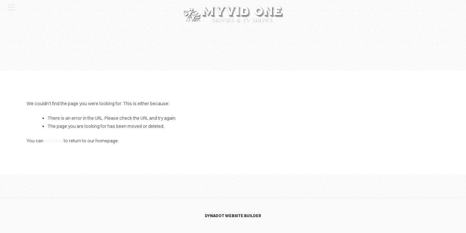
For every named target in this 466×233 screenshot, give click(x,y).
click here (53, 141)
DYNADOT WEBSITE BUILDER (233, 215)
